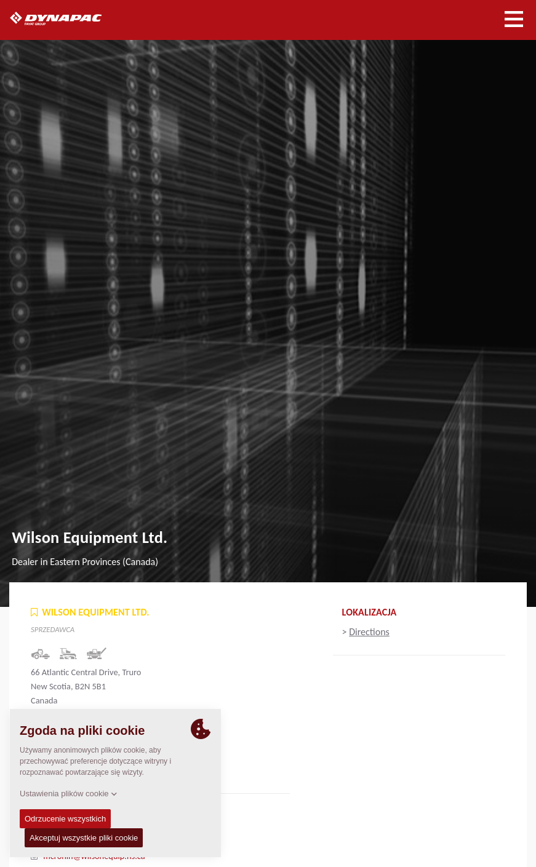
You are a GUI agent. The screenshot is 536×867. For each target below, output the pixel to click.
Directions (369, 632)
